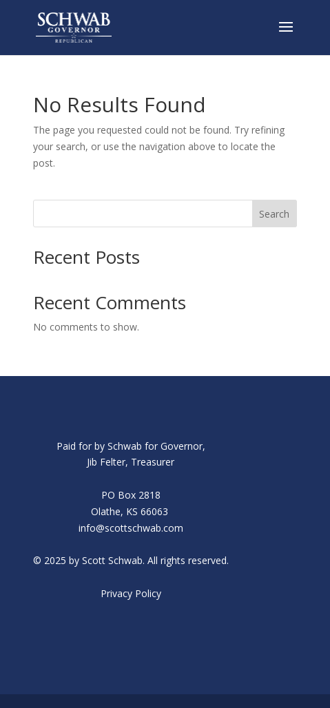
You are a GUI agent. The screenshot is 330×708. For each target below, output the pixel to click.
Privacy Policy (131, 593)
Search (274, 213)
